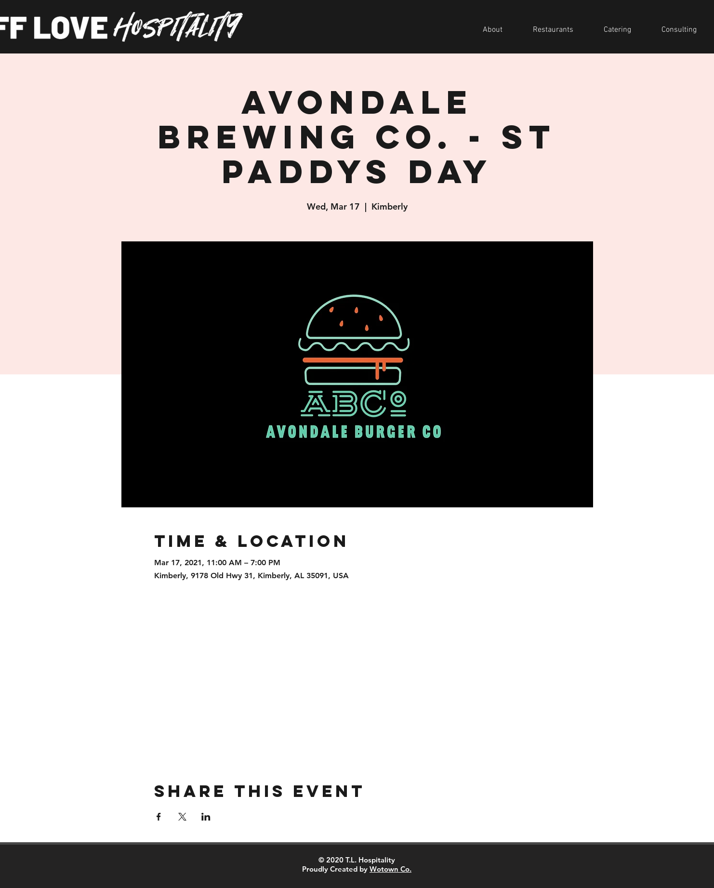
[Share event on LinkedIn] (206, 817)
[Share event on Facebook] (158, 817)
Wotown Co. (390, 869)
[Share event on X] (182, 817)
